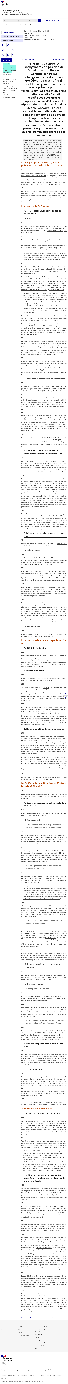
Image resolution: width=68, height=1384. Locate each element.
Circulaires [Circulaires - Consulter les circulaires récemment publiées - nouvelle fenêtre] (37, 1334)
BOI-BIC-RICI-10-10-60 (39, 290)
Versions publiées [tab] (8, 40)
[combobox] (20, 20)
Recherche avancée (53, 20)
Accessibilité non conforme (8, 1375)
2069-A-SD (27, 271)
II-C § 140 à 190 (50, 938)
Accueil (3, 25)
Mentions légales (22, 1375)
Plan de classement (13, 25)
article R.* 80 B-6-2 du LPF (43, 558)
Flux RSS (20, 1327)
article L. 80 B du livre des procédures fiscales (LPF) (44, 174)
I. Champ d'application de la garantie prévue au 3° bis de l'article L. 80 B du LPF (9, 68)
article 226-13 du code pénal (46, 714)
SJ (20, 25)
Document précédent (28, 59)
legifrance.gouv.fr (32, 1370)
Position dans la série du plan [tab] (11, 36)
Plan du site (32, 1375)
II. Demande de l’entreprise (8, 76)
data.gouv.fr (45, 1370)
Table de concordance (24, 1329)
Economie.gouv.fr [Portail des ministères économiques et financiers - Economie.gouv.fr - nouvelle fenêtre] (39, 1343)
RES (25, 25)
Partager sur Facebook (12, 50)
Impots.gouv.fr (38, 1345)
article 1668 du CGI (30, 312)
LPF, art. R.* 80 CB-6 (35, 1095)
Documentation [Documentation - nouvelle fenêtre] (22, 1332)
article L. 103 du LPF (29, 712)
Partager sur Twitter (3, 55)
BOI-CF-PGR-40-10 (58, 1170)
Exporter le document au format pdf (3, 45)
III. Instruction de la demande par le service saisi (9, 81)
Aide (2, 1327)
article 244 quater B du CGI (51, 664)
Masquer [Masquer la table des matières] (8, 60)
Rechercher (39, 20)
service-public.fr (18, 1370)
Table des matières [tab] (8, 32)
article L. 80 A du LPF (43, 1247)
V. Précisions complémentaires (9, 96)
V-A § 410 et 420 (31, 334)
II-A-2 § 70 (48, 680)
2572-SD (27, 281)
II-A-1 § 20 (41, 1121)
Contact (3, 1329)
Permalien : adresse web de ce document (3, 50)
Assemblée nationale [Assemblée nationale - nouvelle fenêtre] (40, 1327)
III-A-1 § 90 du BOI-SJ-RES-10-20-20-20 (50, 391)
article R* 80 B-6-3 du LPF (45, 498)
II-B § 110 (46, 687)
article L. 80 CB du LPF (46, 1085)
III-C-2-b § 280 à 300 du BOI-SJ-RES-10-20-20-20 (37, 636)
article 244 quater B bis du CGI (32, 666)
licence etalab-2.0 (37, 1381)
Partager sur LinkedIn (8, 55)
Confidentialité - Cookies (44, 1375)
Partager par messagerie (13, 55)
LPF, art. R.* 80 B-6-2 (45, 779)
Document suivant (58, 59)
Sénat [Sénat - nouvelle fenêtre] (36, 1348)
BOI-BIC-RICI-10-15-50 (56, 290)
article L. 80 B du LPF (54, 231)
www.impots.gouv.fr (54, 248)
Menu (65, 2)
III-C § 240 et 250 (45, 564)
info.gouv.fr (5, 1370)
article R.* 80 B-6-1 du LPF (53, 184)
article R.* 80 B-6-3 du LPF (48, 461)
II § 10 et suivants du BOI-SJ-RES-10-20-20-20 (44, 1158)
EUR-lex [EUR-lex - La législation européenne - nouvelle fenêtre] (37, 1340)
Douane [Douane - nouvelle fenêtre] (37, 1337)
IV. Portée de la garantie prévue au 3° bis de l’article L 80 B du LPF (10, 89)
